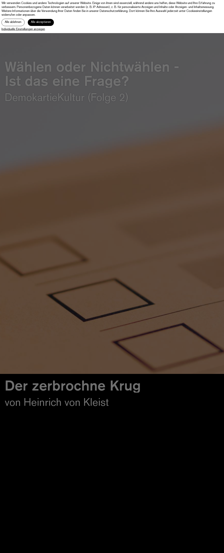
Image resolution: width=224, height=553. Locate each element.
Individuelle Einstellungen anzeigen (23, 29)
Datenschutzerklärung (113, 11)
